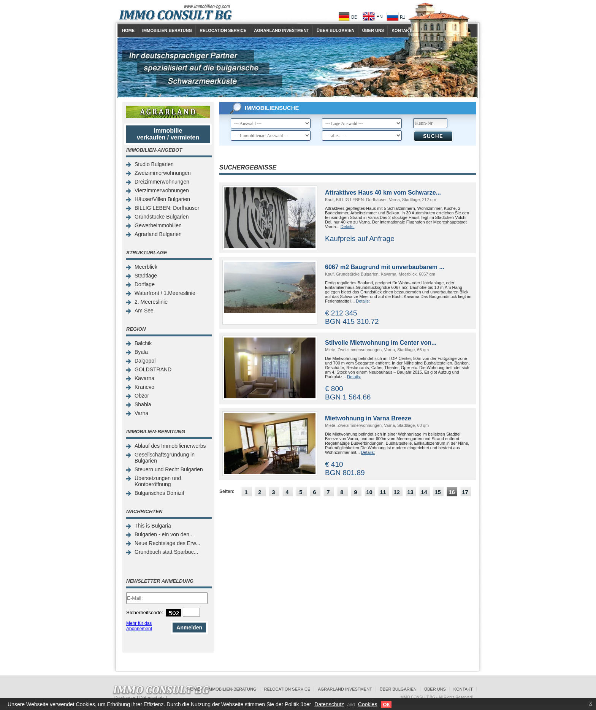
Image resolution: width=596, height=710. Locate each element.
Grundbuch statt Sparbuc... (166, 552)
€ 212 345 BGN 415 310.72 (352, 317)
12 (396, 492)
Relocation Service (223, 30)
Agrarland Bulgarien (158, 234)
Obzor (142, 396)
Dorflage (145, 284)
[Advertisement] (347, 559)
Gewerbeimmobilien (158, 225)
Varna (141, 413)
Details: (348, 226)
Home (128, 30)
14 (424, 492)
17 (465, 492)
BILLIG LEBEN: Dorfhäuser (167, 208)
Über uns (373, 30)
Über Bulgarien (336, 30)
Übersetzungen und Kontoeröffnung (158, 481)
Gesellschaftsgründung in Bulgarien (165, 458)
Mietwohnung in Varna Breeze (368, 418)
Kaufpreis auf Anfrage (360, 238)
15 (437, 492)
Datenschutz (329, 704)
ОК (386, 704)
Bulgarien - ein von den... (164, 534)
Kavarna (144, 378)
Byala (141, 352)
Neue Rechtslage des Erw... (167, 543)
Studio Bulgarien (154, 164)
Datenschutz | (153, 697)
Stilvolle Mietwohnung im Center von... (380, 342)
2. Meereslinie (151, 302)
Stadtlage (146, 276)
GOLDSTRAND (153, 369)
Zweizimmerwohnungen (163, 173)
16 (452, 492)
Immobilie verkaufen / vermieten (168, 134)
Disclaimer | (126, 697)
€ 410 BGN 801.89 (345, 468)
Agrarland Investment (281, 30)
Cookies (367, 704)
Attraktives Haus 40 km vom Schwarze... (383, 192)
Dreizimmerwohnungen (162, 182)
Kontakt (402, 30)
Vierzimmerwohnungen (162, 190)
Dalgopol (145, 361)
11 (383, 492)
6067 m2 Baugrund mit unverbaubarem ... (384, 267)
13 (410, 492)
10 (369, 492)
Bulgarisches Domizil (159, 493)
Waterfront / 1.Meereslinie (165, 293)
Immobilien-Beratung (167, 30)
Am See (144, 310)
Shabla (143, 404)
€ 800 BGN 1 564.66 (348, 393)
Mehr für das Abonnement (139, 626)
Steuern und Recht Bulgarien (169, 469)
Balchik (143, 343)
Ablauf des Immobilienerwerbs (170, 446)
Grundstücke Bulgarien (162, 217)
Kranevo (144, 387)
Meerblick (146, 267)
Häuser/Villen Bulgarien (162, 199)
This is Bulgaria (153, 526)
